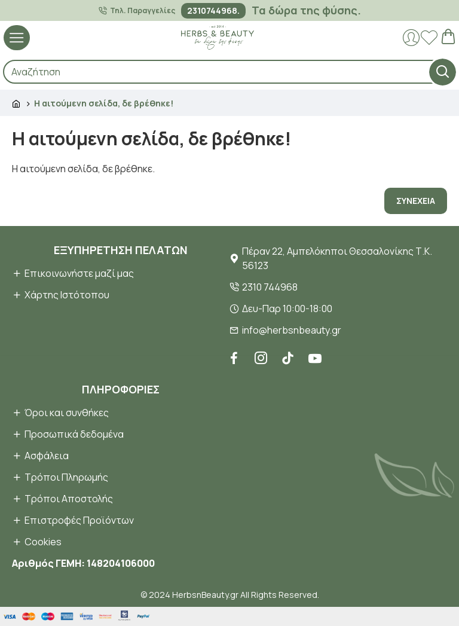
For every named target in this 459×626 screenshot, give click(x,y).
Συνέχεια (415, 200)
